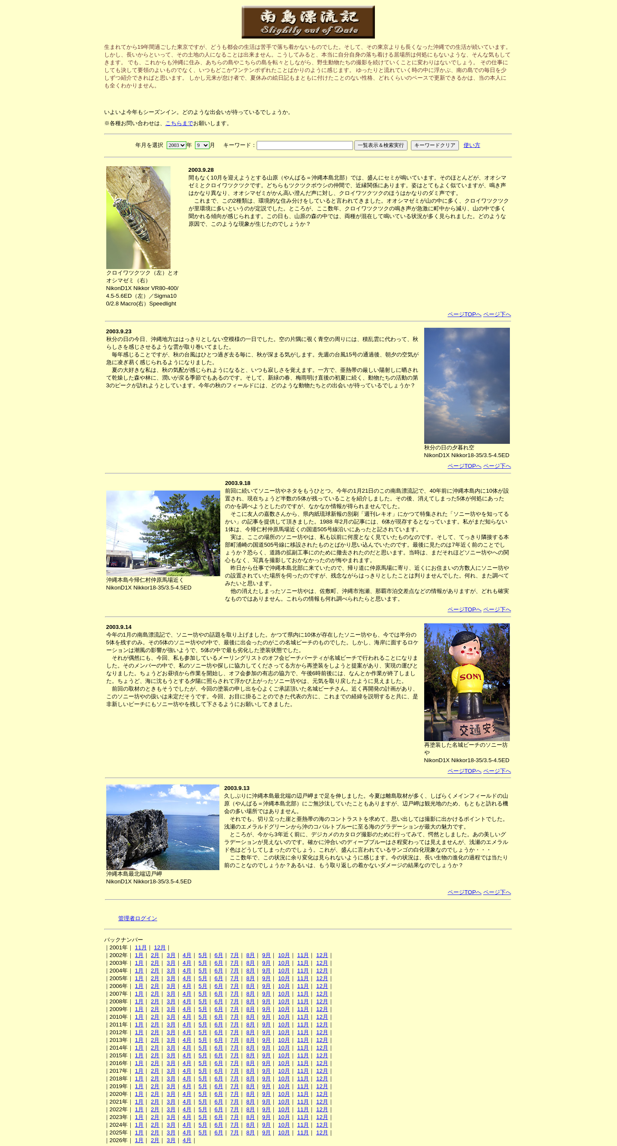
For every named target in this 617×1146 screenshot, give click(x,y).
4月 (187, 955)
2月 (155, 955)
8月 (250, 955)
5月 (202, 955)
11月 (141, 947)
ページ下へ (497, 314)
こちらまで (179, 123)
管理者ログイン (137, 918)
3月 (171, 955)
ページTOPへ (465, 314)
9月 (266, 955)
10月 (284, 955)
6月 (218, 955)
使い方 (472, 145)
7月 (235, 955)
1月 (139, 955)
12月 (160, 947)
